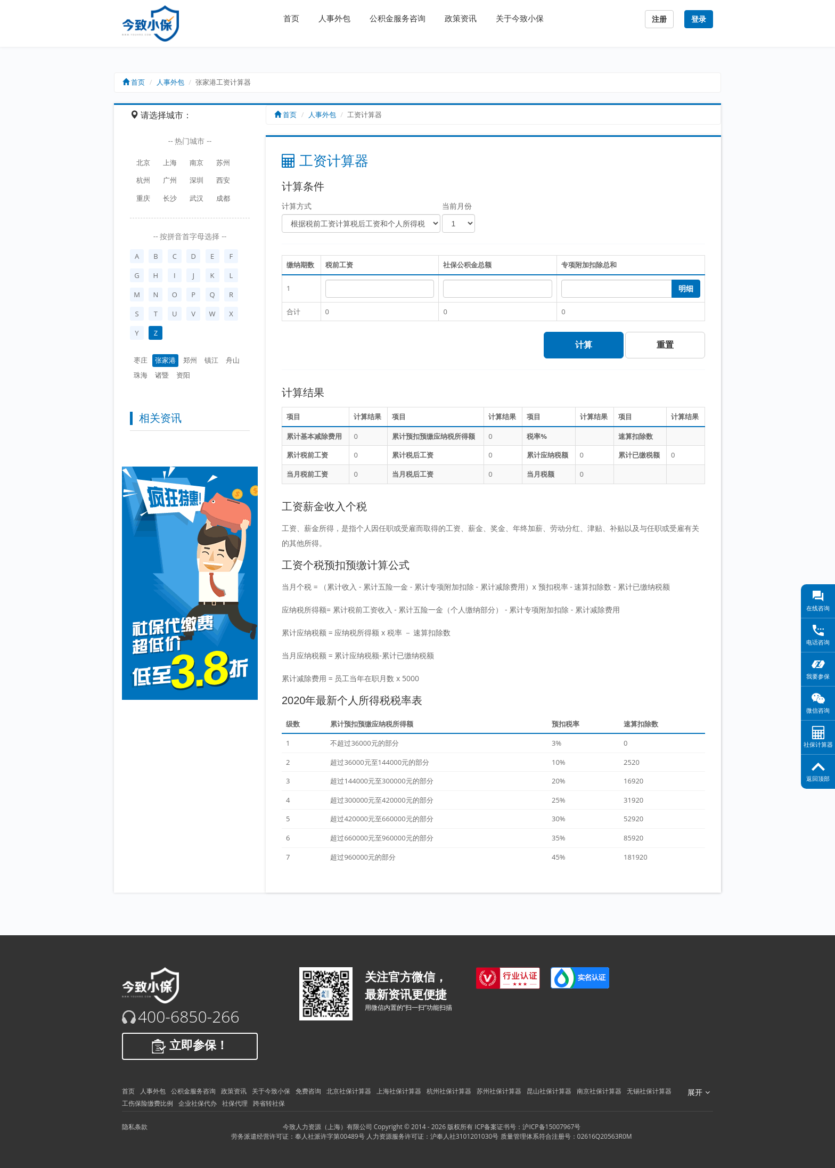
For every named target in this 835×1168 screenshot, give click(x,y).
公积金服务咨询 (397, 18)
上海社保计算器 (398, 1091)
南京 (196, 162)
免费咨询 (308, 1091)
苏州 (223, 162)
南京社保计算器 (599, 1091)
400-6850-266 (189, 1017)
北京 (143, 162)
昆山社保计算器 (549, 1091)
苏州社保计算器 (499, 1091)
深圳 (196, 180)
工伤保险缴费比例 (147, 1103)
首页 (291, 18)
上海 (170, 162)
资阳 (183, 375)
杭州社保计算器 (449, 1091)
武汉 (196, 198)
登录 (698, 19)
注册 (659, 19)
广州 (170, 180)
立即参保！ (190, 1046)
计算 (583, 344)
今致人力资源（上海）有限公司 (327, 1126)
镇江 (211, 360)
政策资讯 (461, 18)
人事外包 (334, 18)
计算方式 (297, 206)
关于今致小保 (520, 18)
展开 (698, 1092)
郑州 (190, 360)
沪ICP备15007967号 (551, 1126)
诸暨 (162, 375)
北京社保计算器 (348, 1091)
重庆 (143, 198)
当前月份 (457, 206)
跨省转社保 (269, 1103)
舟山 (233, 360)
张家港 (165, 360)
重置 (665, 344)
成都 (223, 198)
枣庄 (141, 360)
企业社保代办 (197, 1103)
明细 (685, 288)
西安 (223, 180)
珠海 (141, 375)
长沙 (170, 198)
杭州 (143, 180)
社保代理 (235, 1103)
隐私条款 (135, 1126)
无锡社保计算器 (649, 1091)
